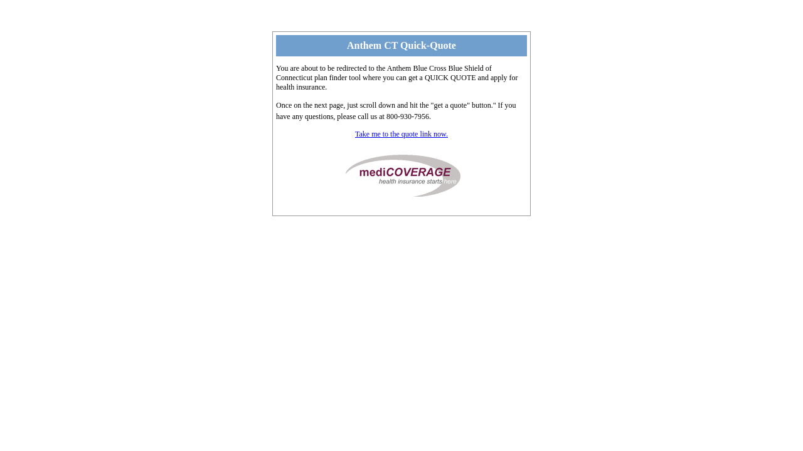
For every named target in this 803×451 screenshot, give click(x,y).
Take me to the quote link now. (401, 134)
